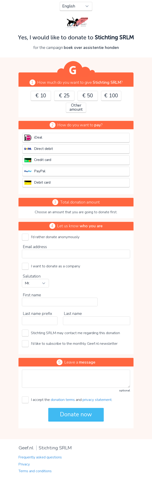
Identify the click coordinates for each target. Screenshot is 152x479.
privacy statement (97, 399)
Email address (35, 246)
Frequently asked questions (40, 457)
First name (32, 295)
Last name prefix (37, 313)
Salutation (32, 276)
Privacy (24, 464)
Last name (73, 313)
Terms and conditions (35, 471)
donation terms (63, 399)
